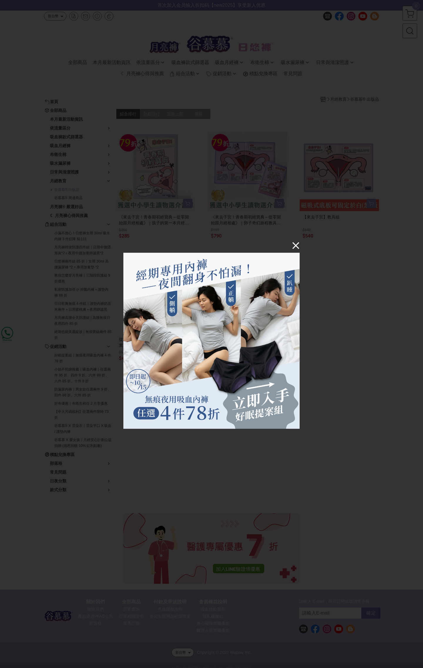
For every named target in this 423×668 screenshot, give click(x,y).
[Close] (296, 245)
